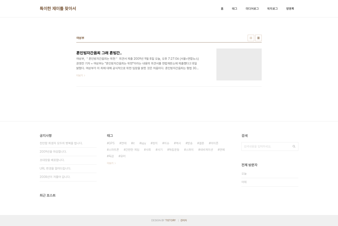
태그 (234, 8)
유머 (122, 156)
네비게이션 (206, 149)
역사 (178, 143)
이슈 (166, 143)
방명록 (290, 8)
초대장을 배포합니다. (52, 160)
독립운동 (174, 149)
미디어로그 (252, 8)
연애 (123, 143)
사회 (148, 149)
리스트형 (258, 38)
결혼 (201, 143)
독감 (111, 156)
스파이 (190, 149)
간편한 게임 (132, 149)
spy (143, 143)
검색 (294, 146)
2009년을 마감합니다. (53, 151)
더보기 (110, 163)
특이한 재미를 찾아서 (58, 8)
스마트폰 (114, 149)
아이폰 (214, 143)
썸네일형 (251, 38)
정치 (155, 143)
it (134, 143)
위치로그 (272, 8)
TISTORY (170, 220)
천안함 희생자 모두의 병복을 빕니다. (61, 143)
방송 (189, 143)
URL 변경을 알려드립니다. (55, 168)
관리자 (183, 220)
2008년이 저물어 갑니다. (55, 177)
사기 (160, 149)
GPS (112, 143)
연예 (222, 149)
